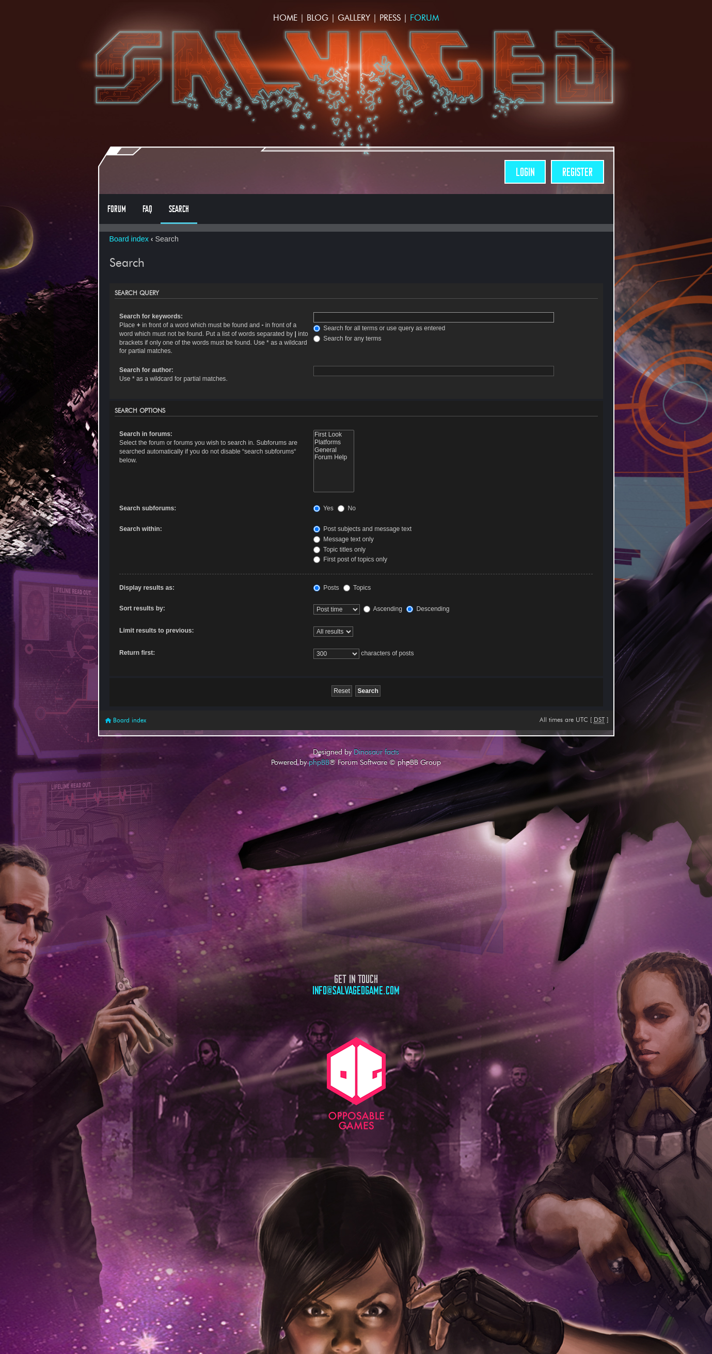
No (347, 508)
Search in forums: (145, 434)
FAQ (147, 209)
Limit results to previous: (156, 630)
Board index (129, 239)
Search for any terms (347, 338)
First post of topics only (350, 559)
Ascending (382, 608)
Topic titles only (339, 549)
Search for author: (146, 370)
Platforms (333, 442)
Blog (317, 18)
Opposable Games (356, 1083)
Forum (424, 18)
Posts (326, 587)
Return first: (137, 652)
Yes (323, 508)
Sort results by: (142, 608)
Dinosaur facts (376, 751)
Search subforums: (147, 508)
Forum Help (333, 457)
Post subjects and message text (362, 529)
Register (577, 172)
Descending (427, 608)
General (333, 450)
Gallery (354, 18)
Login (525, 172)
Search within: (140, 529)
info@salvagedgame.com (356, 990)
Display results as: (147, 587)
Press (390, 18)
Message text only (343, 539)
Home (285, 18)
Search (179, 209)
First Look (333, 435)
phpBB (319, 762)
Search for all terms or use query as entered (379, 328)
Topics (357, 587)
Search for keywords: (151, 316)
